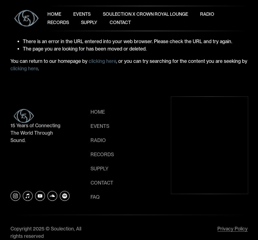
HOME (98, 112)
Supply (89, 22)
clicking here (102, 61)
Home (54, 14)
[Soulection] (65, 196)
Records (58, 22)
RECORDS (102, 154)
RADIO (98, 140)
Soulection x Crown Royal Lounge (145, 14)
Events (82, 14)
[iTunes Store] (28, 196)
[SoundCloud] (52, 196)
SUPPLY (99, 169)
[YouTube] (40, 196)
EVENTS (100, 126)
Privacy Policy (232, 229)
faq (95, 197)
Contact (120, 22)
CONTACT (102, 183)
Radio (207, 14)
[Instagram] (15, 196)
